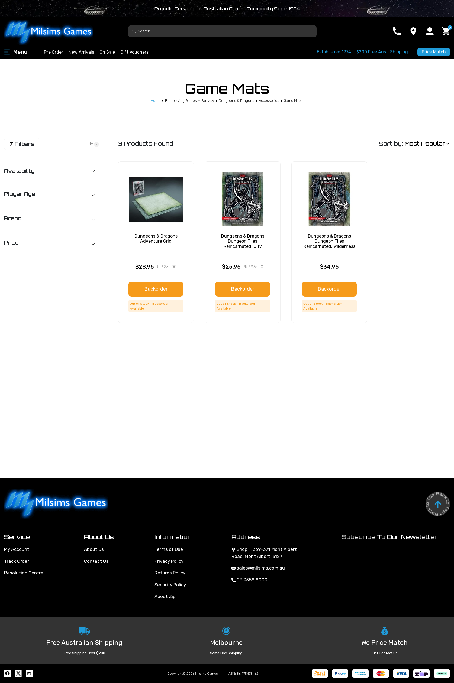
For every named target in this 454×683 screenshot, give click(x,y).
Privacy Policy (168, 561)
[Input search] (222, 31)
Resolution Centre (23, 572)
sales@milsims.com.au (258, 568)
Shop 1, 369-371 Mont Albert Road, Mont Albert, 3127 (264, 553)
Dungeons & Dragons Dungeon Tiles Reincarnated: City (242, 241)
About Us (94, 549)
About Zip (165, 596)
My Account (16, 549)
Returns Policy (169, 572)
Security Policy (170, 584)
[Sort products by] (427, 144)
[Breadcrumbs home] (155, 101)
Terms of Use (168, 549)
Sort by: (391, 143)
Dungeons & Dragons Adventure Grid (156, 238)
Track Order (16, 561)
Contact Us (96, 561)
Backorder (156, 289)
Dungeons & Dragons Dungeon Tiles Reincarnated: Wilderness (329, 241)
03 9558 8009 (249, 580)
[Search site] (134, 31)
